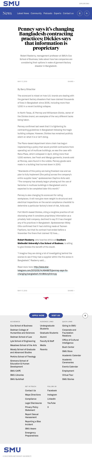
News (7, 13)
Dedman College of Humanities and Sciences (22, 331)
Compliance (30, 398)
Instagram (52, 394)
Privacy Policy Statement (31, 408)
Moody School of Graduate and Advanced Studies (22, 351)
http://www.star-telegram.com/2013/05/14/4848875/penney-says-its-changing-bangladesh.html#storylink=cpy (43, 270)
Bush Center (68, 347)
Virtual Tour (67, 375)
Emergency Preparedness (31, 434)
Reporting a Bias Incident (33, 423)
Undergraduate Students (47, 327)
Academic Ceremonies (68, 361)
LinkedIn (51, 398)
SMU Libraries (17, 375)
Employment (68, 370)
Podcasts (47, 13)
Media (43, 345)
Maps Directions (33, 394)
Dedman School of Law (21, 337)
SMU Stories (68, 379)
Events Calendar (70, 366)
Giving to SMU (69, 325)
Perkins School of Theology (23, 356)
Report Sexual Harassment (31, 416)
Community (36, 13)
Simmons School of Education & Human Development (19, 363)
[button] (85, 315)
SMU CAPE (15, 370)
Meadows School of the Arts (23, 345)
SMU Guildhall (17, 379)
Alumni (43, 337)
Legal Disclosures (33, 403)
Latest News (23, 13)
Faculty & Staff (47, 341)
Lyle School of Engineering (22, 341)
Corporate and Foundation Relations (69, 332)
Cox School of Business (21, 325)
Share (70, 81)
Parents (43, 349)
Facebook (52, 390)
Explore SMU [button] (84, 3)
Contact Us (30, 390)
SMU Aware (30, 428)
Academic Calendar (71, 355)
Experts (57, 13)
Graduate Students (49, 332)
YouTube (51, 403)
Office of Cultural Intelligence (70, 341)
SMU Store (67, 351)
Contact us (68, 13)
